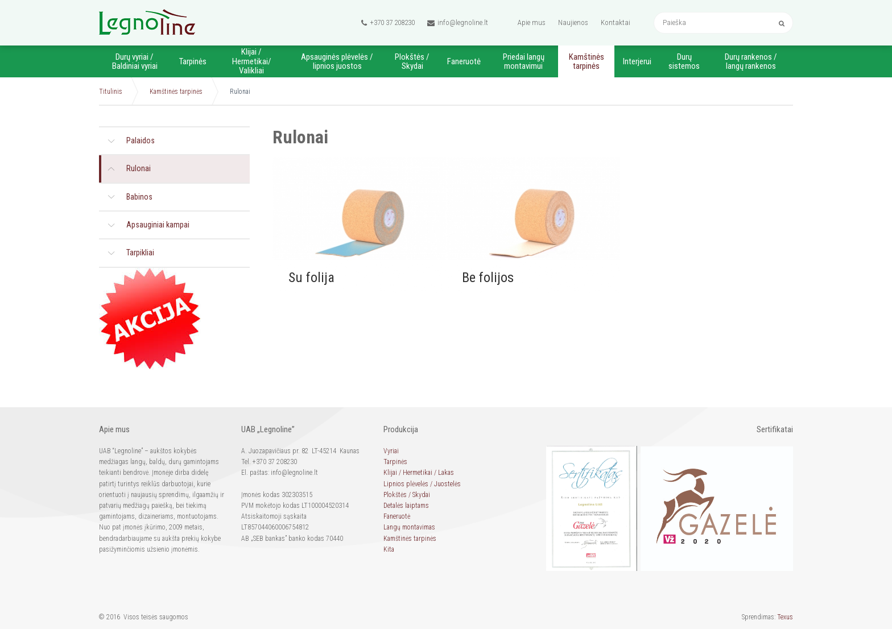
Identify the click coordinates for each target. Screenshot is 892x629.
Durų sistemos (684, 62)
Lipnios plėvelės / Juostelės (422, 484)
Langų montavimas (409, 527)
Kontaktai (615, 22)
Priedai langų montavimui (523, 62)
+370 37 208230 (388, 23)
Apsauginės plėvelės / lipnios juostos (337, 62)
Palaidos (140, 140)
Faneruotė (464, 61)
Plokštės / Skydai (412, 62)
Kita (388, 549)
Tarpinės (193, 61)
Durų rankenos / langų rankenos (751, 62)
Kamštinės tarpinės (586, 62)
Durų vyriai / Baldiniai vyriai (135, 62)
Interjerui (637, 61)
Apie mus (532, 22)
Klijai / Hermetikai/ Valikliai (251, 61)
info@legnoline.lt (457, 23)
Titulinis (110, 92)
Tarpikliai (140, 252)
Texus (785, 617)
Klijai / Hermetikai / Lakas (418, 473)
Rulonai (138, 168)
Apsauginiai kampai (157, 224)
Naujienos (573, 22)
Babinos (139, 196)
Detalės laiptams (406, 506)
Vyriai (391, 451)
